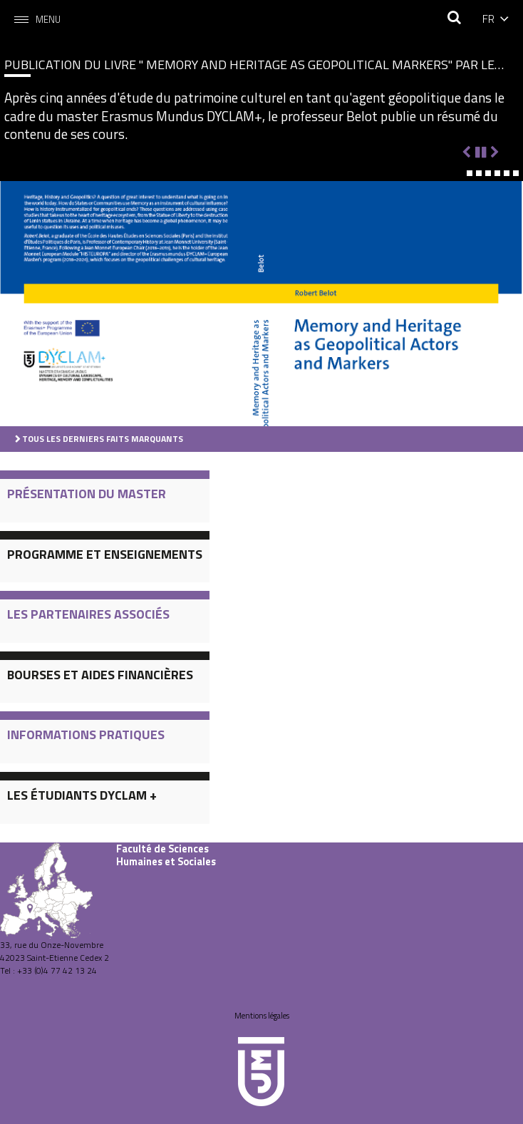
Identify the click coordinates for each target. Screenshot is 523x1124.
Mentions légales (261, 1015)
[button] (460, 173)
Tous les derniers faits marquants (102, 438)
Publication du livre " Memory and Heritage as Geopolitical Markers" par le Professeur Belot (249, 64)
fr (488, 18)
